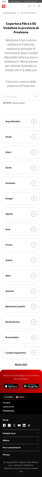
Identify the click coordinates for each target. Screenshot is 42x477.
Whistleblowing (8, 411)
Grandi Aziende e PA (30, 1)
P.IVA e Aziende (15, 1)
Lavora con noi (8, 407)
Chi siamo (6, 403)
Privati (4, 1)
